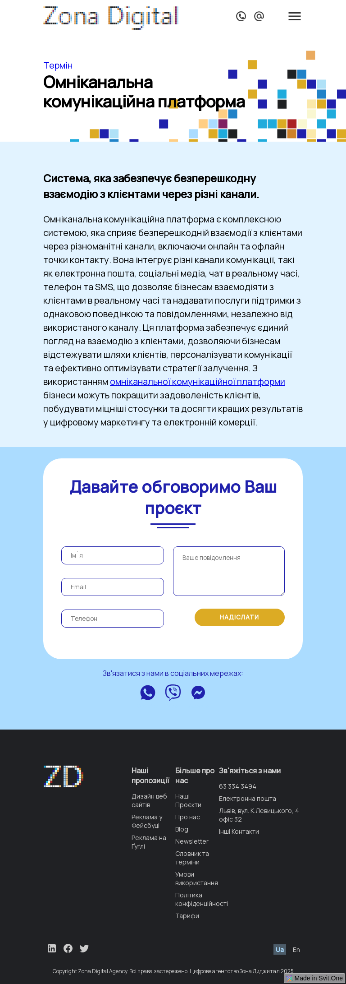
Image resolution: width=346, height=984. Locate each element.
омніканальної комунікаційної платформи (197, 381)
